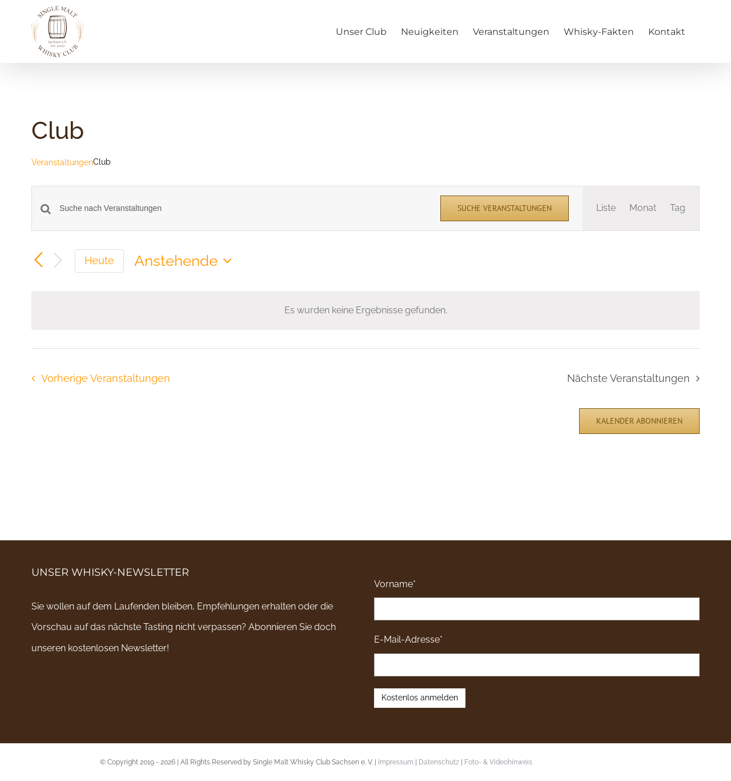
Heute (99, 260)
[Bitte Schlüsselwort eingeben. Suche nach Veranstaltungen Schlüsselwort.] (243, 208)
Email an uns (670, 761)
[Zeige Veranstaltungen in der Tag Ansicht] (677, 208)
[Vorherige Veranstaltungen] (38, 260)
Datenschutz (439, 762)
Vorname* (395, 584)
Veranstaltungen (62, 162)
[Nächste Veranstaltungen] (58, 261)
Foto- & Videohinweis (498, 762)
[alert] (365, 310)
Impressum (395, 762)
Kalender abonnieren (639, 421)
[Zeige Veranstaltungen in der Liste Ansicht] (606, 208)
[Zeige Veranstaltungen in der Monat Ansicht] (642, 208)
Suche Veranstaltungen (504, 208)
